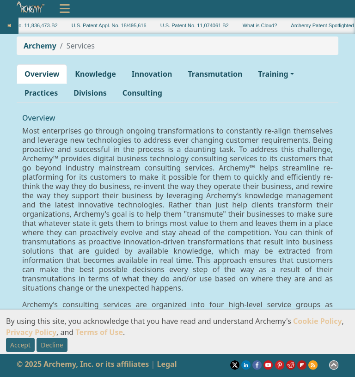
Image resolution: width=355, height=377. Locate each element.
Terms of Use (99, 332)
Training (273, 74)
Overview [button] (41, 74)
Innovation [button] (152, 74)
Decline (52, 345)
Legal (167, 364)
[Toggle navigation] (64, 8)
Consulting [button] (142, 93)
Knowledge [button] (95, 74)
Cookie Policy (317, 321)
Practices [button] (41, 93)
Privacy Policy (31, 332)
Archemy (40, 46)
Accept (20, 345)
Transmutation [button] (215, 74)
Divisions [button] (90, 93)
